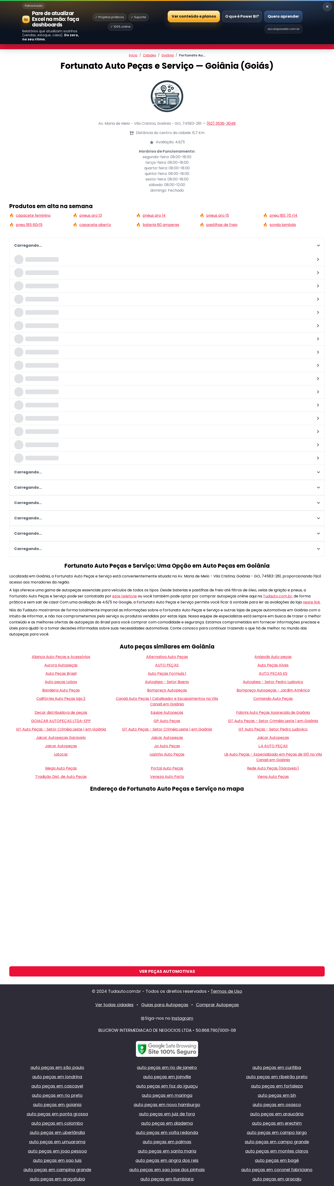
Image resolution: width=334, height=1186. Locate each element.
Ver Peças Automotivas (167, 971)
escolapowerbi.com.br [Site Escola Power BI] (283, 29)
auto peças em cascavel (57, 1086)
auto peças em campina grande (57, 1170)
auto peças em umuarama (57, 1142)
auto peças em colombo (57, 1123)
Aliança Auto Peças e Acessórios (61, 656)
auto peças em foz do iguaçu (167, 1086)
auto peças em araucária (276, 1114)
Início (133, 55)
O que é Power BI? (242, 16)
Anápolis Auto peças (273, 656)
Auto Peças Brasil (61, 673)
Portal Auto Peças (167, 768)
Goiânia (167, 55)
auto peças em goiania (57, 1104)
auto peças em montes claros (276, 1151)
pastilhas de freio (222, 224)
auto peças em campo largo (277, 1132)
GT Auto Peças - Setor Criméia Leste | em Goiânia (273, 721)
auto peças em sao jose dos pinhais (167, 1170)
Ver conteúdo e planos (194, 16)
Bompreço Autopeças (167, 690)
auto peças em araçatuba (57, 1179)
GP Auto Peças (167, 721)
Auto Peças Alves (273, 665)
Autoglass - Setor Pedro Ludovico (273, 682)
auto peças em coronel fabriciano (276, 1170)
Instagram (182, 1018)
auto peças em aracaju (276, 1179)
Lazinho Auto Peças (167, 754)
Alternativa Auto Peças (167, 656)
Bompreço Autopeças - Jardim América (273, 690)
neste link (311, 602)
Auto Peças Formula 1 (167, 673)
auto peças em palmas (167, 1142)
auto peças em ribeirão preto (277, 1077)
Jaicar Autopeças (167, 737)
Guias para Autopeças (164, 1005)
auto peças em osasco (277, 1104)
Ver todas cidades (114, 1005)
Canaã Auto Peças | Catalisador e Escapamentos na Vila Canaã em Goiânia (167, 701)
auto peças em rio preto (57, 1095)
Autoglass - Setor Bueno (167, 682)
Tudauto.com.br (277, 596)
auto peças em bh (277, 1095)
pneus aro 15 (217, 215)
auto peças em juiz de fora (167, 1114)
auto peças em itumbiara (166, 1179)
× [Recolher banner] (327, 6)
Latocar (61, 754)
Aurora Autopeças (60, 665)
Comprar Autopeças (217, 1005)
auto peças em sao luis (57, 1160)
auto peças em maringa (167, 1095)
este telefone (124, 596)
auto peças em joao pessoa (57, 1151)
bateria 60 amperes (161, 224)
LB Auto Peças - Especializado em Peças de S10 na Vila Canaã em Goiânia (273, 757)
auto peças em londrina (57, 1077)
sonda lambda (283, 224)
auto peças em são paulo (57, 1067)
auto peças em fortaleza (277, 1086)
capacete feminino (33, 215)
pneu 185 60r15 (29, 224)
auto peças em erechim (277, 1123)
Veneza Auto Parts (167, 776)
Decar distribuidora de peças (61, 712)
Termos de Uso (226, 991)
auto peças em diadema (167, 1123)
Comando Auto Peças (273, 698)
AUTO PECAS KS (273, 673)
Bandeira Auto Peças (61, 690)
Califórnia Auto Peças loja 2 (60, 698)
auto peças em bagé (277, 1160)
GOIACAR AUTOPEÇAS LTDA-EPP (61, 721)
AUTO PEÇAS (167, 665)
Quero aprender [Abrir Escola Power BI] (283, 16)
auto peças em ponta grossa (57, 1114)
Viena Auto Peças (273, 776)
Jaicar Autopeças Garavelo (61, 737)
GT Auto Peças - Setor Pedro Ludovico (273, 729)
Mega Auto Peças (61, 768)
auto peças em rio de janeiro (167, 1067)
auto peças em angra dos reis (167, 1160)
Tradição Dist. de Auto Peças (61, 776)
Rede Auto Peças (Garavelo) (273, 768)
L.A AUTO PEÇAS (273, 746)
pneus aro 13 (90, 215)
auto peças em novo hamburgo (167, 1104)
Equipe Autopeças (167, 712)
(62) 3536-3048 (221, 123)
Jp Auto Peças (167, 746)
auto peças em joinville (167, 1077)
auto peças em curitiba (276, 1067)
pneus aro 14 (154, 215)
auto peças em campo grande (277, 1142)
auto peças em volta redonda (167, 1132)
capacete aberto (95, 224)
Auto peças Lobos (61, 682)
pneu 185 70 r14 (283, 215)
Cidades (149, 55)
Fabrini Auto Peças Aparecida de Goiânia (273, 712)
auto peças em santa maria (167, 1151)
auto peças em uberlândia (57, 1132)
